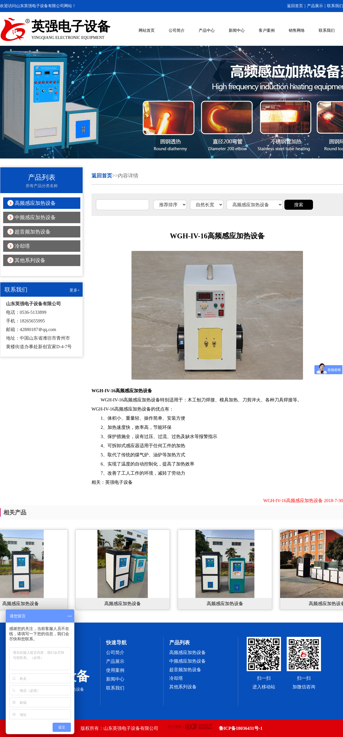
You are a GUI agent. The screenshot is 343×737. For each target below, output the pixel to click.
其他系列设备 (30, 260)
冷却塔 (22, 246)
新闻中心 (237, 30)
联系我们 (335, 6)
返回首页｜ (297, 6)
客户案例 (267, 30)
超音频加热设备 (33, 232)
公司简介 (177, 30)
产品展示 (115, 661)
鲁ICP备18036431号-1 (241, 728)
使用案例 (115, 670)
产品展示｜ (317, 6)
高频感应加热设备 (35, 203)
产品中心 (207, 30)
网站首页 (147, 30)
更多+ (74, 290)
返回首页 (101, 176)
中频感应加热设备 (35, 217)
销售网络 (297, 30)
